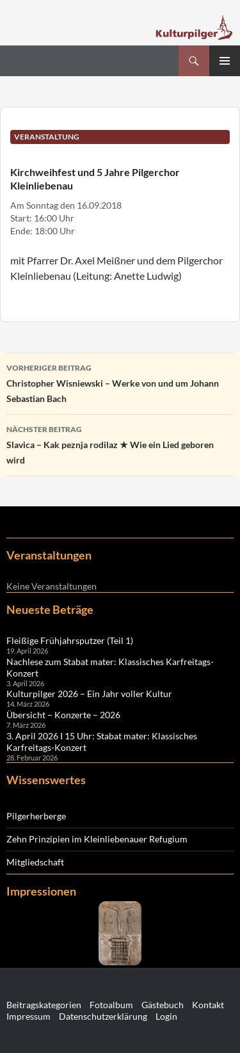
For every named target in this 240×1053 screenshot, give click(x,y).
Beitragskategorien (43, 1004)
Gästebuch (162, 1004)
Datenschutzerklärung (103, 1016)
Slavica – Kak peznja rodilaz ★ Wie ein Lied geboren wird (120, 443)
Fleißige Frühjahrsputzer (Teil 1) (69, 640)
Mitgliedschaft (35, 861)
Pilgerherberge (36, 815)
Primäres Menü (224, 60)
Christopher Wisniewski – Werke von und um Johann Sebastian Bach (120, 382)
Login (166, 1016)
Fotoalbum (111, 1004)
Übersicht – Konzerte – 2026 (63, 714)
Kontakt (208, 1004)
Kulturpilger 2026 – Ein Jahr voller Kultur (89, 693)
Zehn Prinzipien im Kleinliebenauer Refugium (97, 838)
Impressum (28, 1016)
